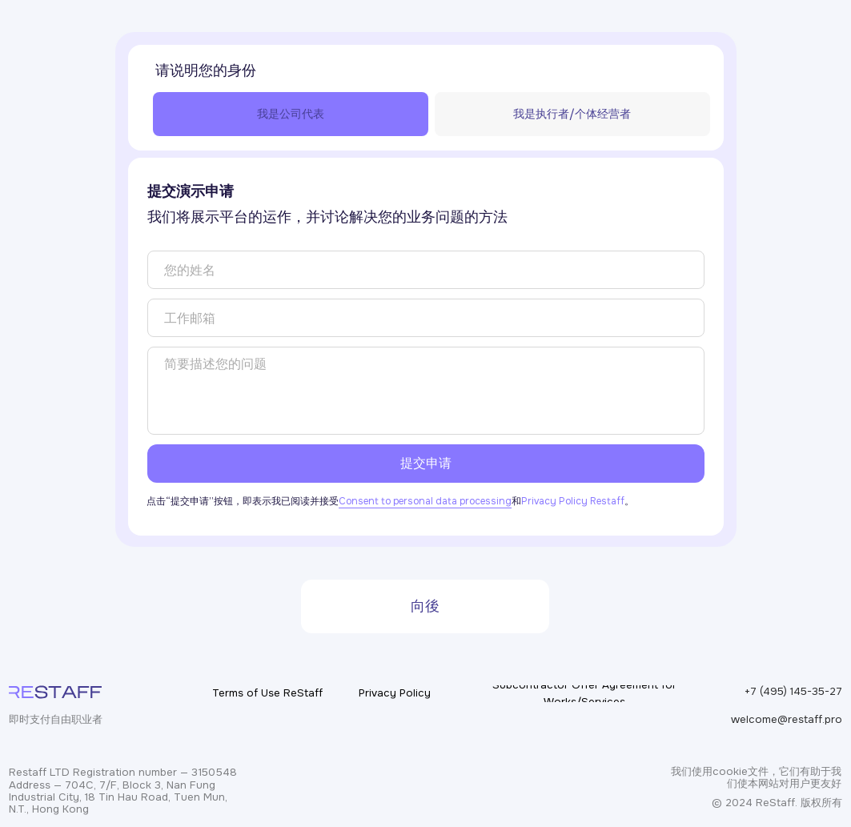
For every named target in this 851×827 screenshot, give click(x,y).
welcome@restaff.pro (786, 719)
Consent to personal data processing (425, 501)
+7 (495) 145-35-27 (793, 691)
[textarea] (425, 391)
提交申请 (426, 463)
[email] (425, 318)
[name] (425, 270)
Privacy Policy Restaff (572, 501)
